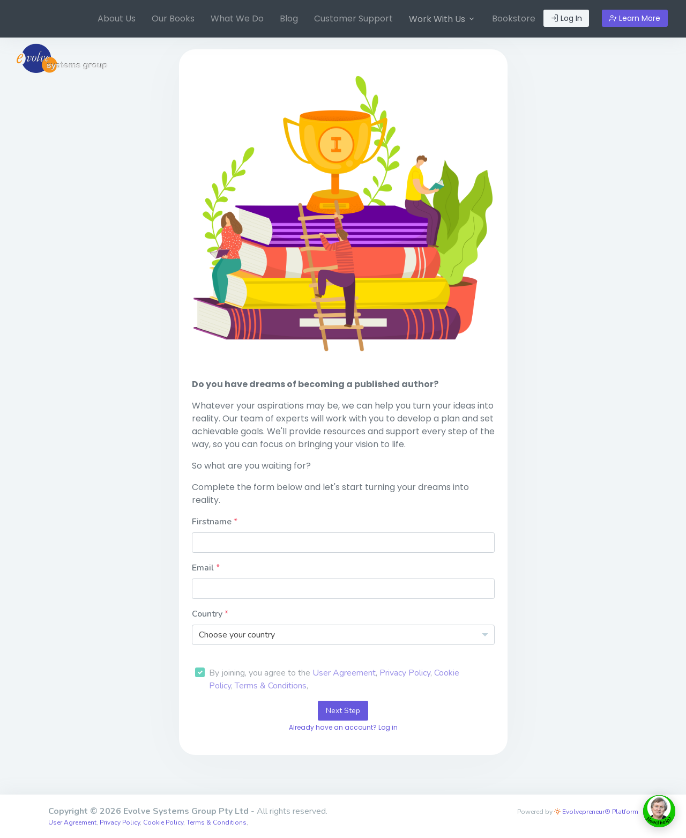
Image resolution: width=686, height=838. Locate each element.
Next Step (343, 711)
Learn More (634, 18)
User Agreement (344, 673)
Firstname (213, 522)
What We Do (237, 18)
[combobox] (343, 635)
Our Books (173, 18)
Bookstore (513, 18)
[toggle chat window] (659, 811)
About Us (117, 18)
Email (204, 568)
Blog (289, 18)
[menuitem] (117, 19)
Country (208, 614)
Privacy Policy (404, 673)
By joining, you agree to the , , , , (334, 679)
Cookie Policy (163, 822)
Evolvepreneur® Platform (596, 811)
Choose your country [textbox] (237, 635)
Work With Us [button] (442, 19)
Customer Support (353, 18)
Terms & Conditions (271, 686)
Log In (566, 18)
